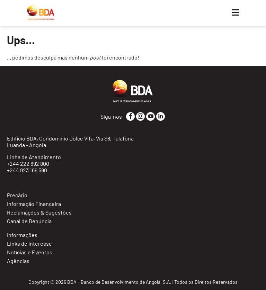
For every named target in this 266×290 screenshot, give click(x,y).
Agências (18, 260)
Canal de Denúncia (29, 221)
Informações (22, 235)
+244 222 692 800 (28, 163)
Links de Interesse (29, 243)
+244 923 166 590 (27, 170)
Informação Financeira (34, 203)
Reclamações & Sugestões (39, 212)
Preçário (17, 195)
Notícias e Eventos (29, 252)
